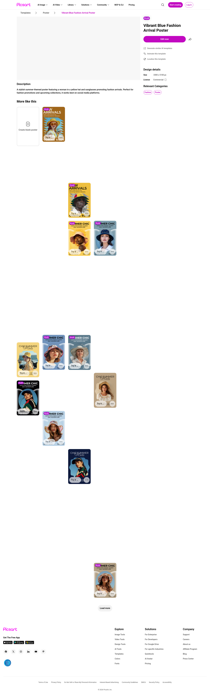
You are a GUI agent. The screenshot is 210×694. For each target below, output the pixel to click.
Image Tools (120, 634)
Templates (119, 654)
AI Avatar (149, 659)
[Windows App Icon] (29, 643)
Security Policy (154, 682)
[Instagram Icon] (21, 651)
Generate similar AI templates (159, 48)
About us (186, 644)
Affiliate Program (190, 649)
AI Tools (118, 649)
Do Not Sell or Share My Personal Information (80, 682)
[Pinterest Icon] (43, 651)
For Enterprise (151, 634)
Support (186, 634)
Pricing (148, 663)
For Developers (151, 639)
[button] (42, 5)
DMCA (143, 682)
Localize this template (156, 59)
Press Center (188, 659)
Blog (185, 654)
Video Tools (119, 639)
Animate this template (156, 54)
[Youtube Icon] (36, 651)
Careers (186, 639)
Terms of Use (43, 682)
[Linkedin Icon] (28, 651)
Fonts (117, 663)
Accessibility (167, 682)
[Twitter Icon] (13, 651)
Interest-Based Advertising (109, 682)
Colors (117, 659)
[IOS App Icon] (8, 643)
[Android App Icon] (19, 643)
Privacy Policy (56, 682)
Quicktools (149, 654)
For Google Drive (152, 644)
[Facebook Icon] (6, 651)
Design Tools (120, 644)
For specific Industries (154, 649)
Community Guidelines (130, 682)
